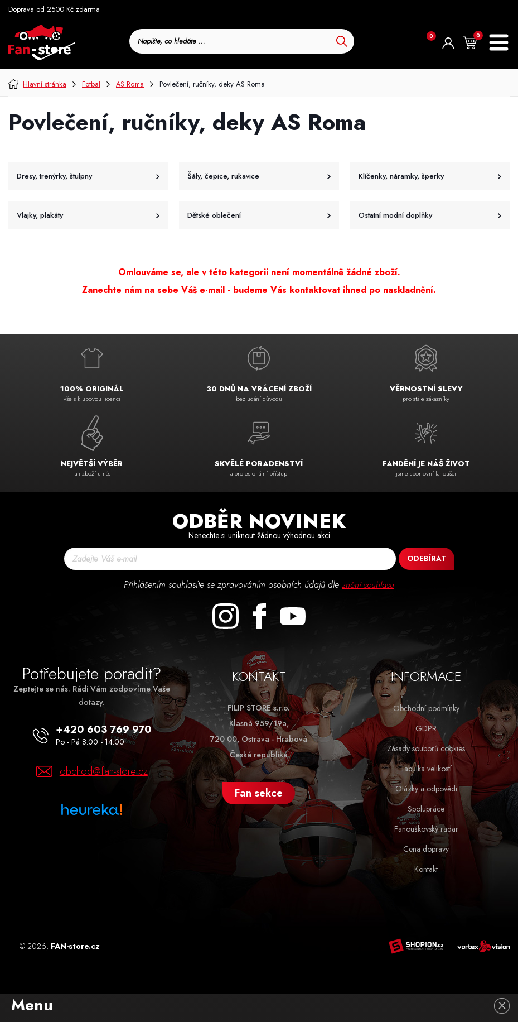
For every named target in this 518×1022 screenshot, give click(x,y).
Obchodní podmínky (426, 708)
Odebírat (426, 558)
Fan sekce (259, 792)
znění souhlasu (368, 584)
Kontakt (426, 869)
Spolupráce (426, 808)
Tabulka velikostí (426, 768)
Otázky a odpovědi (426, 788)
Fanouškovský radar (426, 828)
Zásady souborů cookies (426, 748)
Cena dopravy (426, 849)
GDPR (426, 728)
